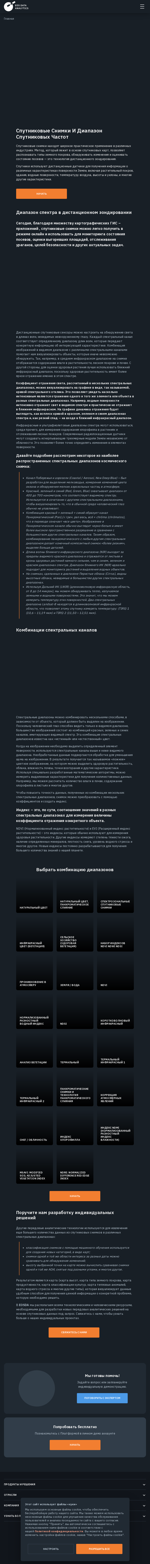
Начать (41, 193)
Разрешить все (99, 1549)
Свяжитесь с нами (74, 1332)
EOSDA (16, 6)
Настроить (51, 1549)
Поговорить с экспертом (102, 1398)
